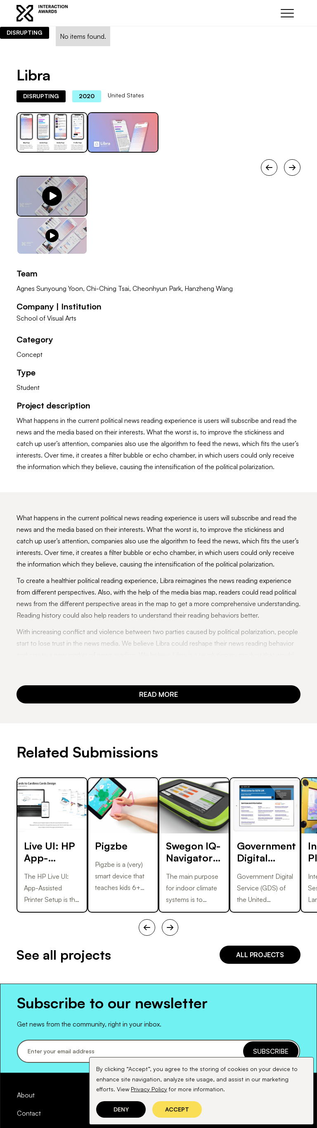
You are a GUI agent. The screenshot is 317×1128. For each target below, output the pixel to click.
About (26, 1095)
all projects (260, 955)
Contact (29, 1113)
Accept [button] (177, 1109)
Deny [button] (121, 1109)
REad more (158, 694)
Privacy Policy (149, 1089)
